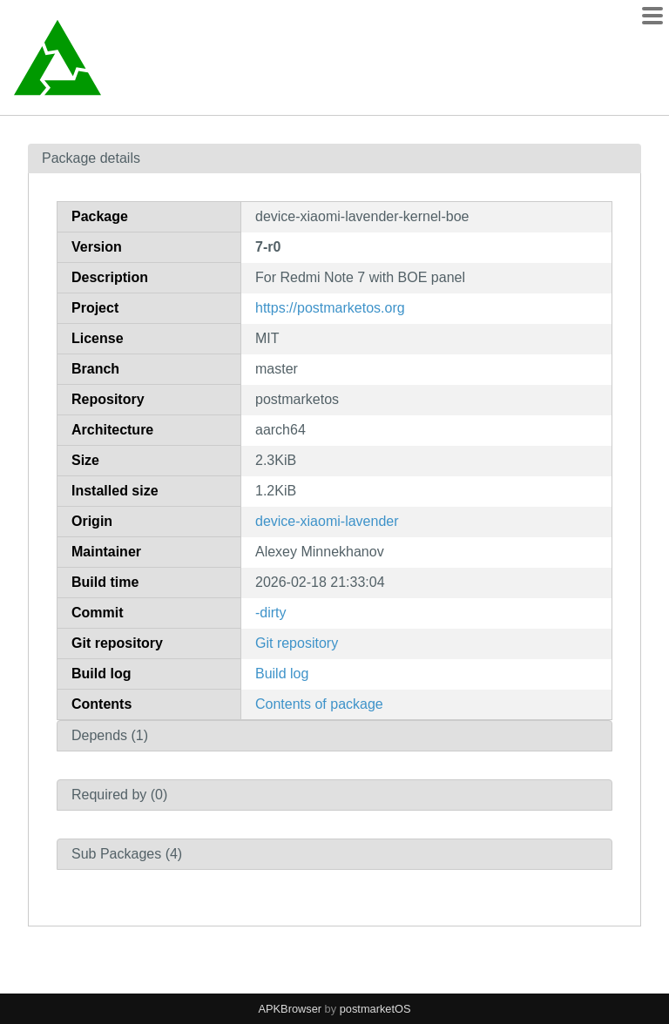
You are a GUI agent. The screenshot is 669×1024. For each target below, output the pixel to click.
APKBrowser (290, 1008)
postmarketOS (375, 1008)
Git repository (296, 643)
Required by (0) (119, 794)
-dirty (271, 612)
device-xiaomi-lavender (327, 521)
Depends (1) (109, 735)
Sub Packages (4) (126, 853)
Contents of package (319, 704)
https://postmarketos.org (330, 307)
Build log (281, 673)
